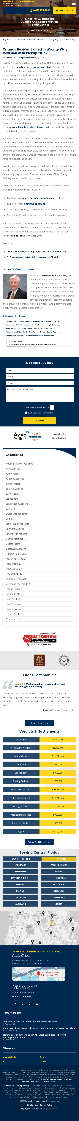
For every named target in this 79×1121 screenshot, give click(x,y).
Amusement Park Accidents (19, 463)
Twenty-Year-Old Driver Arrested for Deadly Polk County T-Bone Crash (33, 325)
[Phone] (40, 382)
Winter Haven (58, 864)
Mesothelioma (13, 543)
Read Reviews (39, 723)
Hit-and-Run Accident (16, 533)
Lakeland (20, 903)
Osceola (68, 1079)
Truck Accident (13, 604)
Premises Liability (14, 569)
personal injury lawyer (54, 275)
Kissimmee (20, 871)
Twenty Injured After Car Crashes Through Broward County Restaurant (34, 332)
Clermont (59, 890)
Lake (32, 1082)
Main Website (9, 1057)
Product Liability (14, 574)
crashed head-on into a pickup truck (29, 127)
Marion (53, 1079)
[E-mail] (40, 376)
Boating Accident (14, 488)
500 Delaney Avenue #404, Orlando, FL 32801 (38, 974)
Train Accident (13, 599)
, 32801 (25, 987)
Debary (20, 884)
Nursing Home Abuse (17, 554)
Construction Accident (17, 503)
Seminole (61, 1079)
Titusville (59, 897)
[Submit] (39, 420)
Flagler (46, 1079)
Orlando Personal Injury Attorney (19, 57)
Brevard (25, 1082)
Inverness (20, 897)
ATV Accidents (13, 468)
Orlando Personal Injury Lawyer (17, 1085)
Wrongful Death (14, 619)
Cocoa (59, 903)
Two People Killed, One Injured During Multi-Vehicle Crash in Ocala (32, 321)
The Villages (58, 877)
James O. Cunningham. (35, 1101)
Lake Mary (20, 864)
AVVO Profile (59, 434)
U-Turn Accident (14, 614)
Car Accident (12, 498)
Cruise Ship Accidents (16, 513)
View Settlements (39, 842)
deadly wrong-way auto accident (34, 67)
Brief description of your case (40, 394)
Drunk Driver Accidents (17, 523)
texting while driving (33, 203)
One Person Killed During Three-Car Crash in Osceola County (30, 335)
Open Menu (73, 3)
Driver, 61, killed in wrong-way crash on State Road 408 (36, 251)
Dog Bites (11, 518)
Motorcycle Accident (16, 549)
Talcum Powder (13, 589)
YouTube (37, 1004)
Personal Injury (13, 564)
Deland (20, 890)
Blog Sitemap (32, 1105)
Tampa (59, 871)
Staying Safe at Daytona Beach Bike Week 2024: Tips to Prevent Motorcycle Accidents (39, 1037)
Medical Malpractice (16, 538)
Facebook (15, 1004)
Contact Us (45, 1061)
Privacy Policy (46, 1105)
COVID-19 (10, 508)
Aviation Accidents (15, 478)
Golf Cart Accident (15, 528)
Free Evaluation (64, 10)
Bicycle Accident (13, 483)
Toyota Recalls (13, 594)
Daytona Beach (20, 877)
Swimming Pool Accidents (18, 584)
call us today (18, 235)
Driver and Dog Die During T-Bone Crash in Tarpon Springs (29, 328)
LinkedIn (30, 1004)
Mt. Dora (58, 884)
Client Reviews (58, 438)
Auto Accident (19, 40)
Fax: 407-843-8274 (21, 996)
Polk (37, 1082)
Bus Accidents (13, 493)
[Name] (40, 370)
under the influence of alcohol (38, 198)
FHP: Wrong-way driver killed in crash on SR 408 (32, 257)
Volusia (46, 1082)
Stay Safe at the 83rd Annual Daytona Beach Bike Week (39, 1022)
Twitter (22, 1004)
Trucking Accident (15, 609)
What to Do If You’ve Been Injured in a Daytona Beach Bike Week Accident (39, 1029)
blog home (7, 40)
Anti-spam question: (33, 407)
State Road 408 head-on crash (46, 344)
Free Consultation (39, 30)
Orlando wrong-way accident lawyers (23, 344)
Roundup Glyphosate (16, 579)
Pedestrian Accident (16, 559)
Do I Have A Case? (39, 362)
